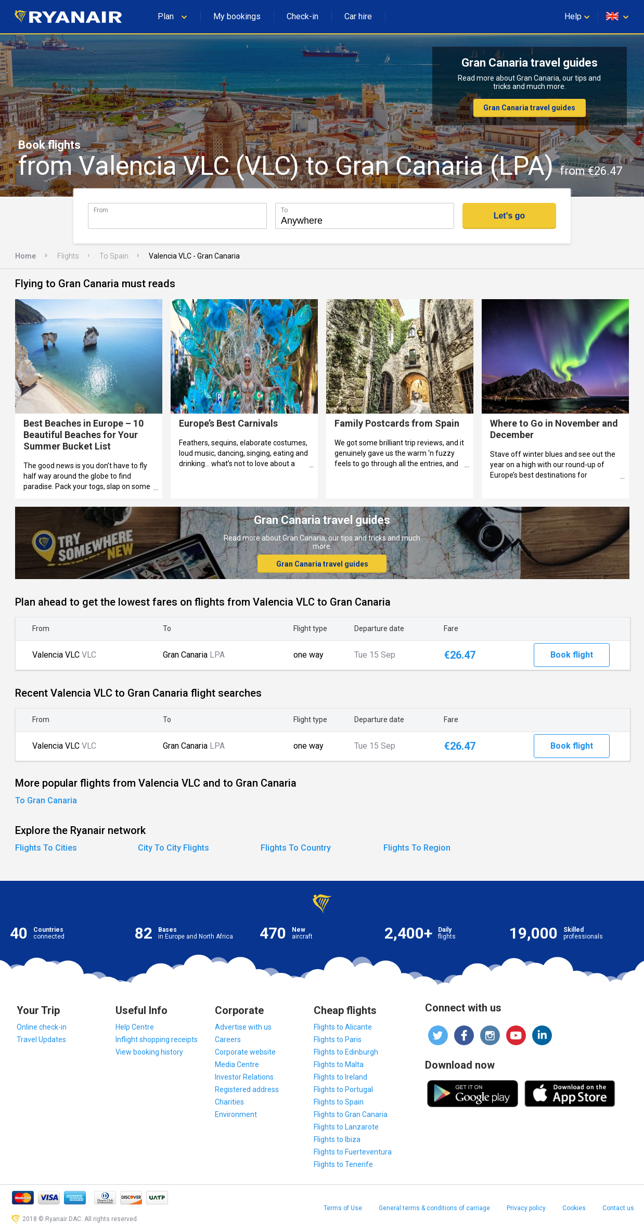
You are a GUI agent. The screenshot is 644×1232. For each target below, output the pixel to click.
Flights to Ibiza (337, 1139)
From (101, 210)
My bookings (237, 16)
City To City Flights (173, 848)
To (284, 210)
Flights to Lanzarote (346, 1127)
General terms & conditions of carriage (434, 1208)
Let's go (509, 215)
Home (25, 256)
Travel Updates (41, 1039)
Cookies (574, 1208)
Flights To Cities (46, 848)
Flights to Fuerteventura (353, 1152)
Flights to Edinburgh (346, 1052)
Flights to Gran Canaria (351, 1114)
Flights (68, 256)
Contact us (618, 1208)
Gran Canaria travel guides (529, 108)
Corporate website (245, 1052)
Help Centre (134, 1027)
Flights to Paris (338, 1039)
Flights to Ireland (340, 1077)
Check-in (302, 16)
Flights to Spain (339, 1102)
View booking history (149, 1052)
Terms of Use (343, 1208)
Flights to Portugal (343, 1089)
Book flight (571, 655)
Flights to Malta (339, 1064)
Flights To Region (416, 848)
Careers (228, 1039)
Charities (229, 1102)
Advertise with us (243, 1027)
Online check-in (42, 1027)
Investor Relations (244, 1077)
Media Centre (237, 1064)
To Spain (113, 256)
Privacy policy (526, 1208)
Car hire (358, 16)
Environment (236, 1114)
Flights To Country (296, 848)
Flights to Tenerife (343, 1164)
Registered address (247, 1089)
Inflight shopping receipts (156, 1039)
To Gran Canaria (46, 800)
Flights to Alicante (343, 1027)
